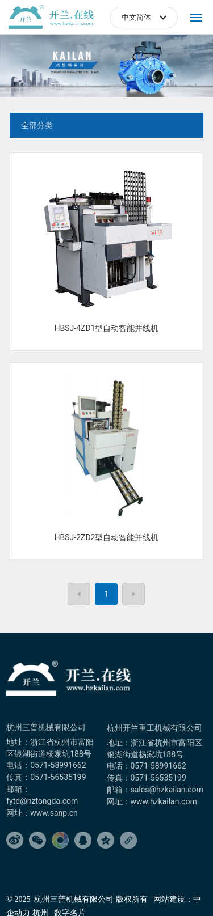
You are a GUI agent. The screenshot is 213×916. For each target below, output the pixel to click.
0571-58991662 (58, 765)
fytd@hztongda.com (42, 800)
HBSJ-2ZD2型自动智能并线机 (107, 537)
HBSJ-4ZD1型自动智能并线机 (107, 328)
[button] (61, 83)
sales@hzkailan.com (167, 789)
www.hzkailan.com (165, 801)
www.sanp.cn (54, 812)
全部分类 (37, 125)
